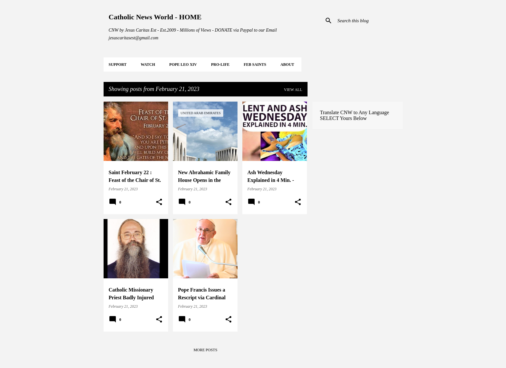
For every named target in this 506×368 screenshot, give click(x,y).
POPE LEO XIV (183, 64)
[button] (159, 202)
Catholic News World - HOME (155, 17)
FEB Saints (255, 64)
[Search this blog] (369, 20)
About (287, 64)
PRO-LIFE (220, 64)
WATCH (148, 64)
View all (293, 89)
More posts (206, 350)
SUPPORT (118, 64)
